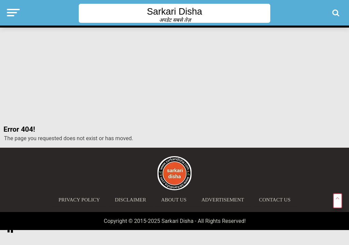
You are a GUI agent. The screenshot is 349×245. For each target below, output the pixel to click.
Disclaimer (130, 199)
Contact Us (274, 199)
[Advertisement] (174, 76)
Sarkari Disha (174, 11)
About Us (173, 199)
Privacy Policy (79, 199)
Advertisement (222, 199)
